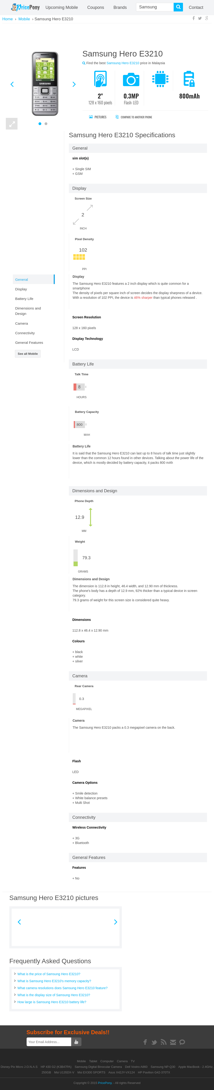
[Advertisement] (107, 35)
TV (133, 1061)
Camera (123, 1061)
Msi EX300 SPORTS (91, 1072)
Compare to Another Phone (139, 116)
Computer (107, 1061)
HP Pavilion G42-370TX (154, 1072)
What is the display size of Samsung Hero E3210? (54, 995)
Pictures (97, 116)
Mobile (82, 1061)
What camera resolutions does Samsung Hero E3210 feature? (63, 988)
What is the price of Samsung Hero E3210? (49, 974)
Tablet (93, 1061)
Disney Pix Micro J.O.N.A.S (19, 1067)
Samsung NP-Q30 (163, 1067)
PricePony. (105, 1083)
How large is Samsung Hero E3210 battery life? (52, 1002)
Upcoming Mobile (62, 7)
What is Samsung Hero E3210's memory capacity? (54, 981)
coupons (95, 7)
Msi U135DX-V (64, 1072)
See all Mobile (28, 353)
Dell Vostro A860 (136, 1067)
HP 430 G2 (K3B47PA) (56, 1067)
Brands (120, 7)
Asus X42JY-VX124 (121, 1072)
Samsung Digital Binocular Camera (98, 1067)
